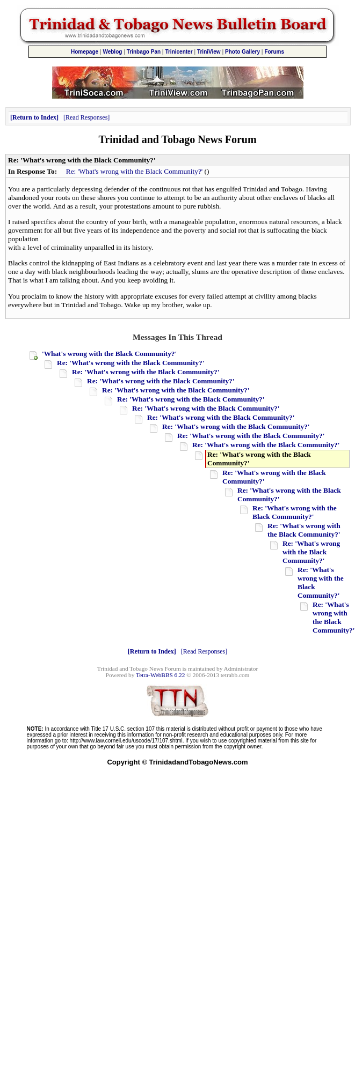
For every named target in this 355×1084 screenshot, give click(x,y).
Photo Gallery (242, 52)
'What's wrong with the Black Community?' (109, 354)
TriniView (209, 52)
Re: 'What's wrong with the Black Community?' (134, 171)
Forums (274, 52)
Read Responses (86, 117)
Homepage (84, 52)
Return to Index (34, 117)
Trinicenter (178, 52)
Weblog (112, 52)
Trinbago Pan (144, 52)
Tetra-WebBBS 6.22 (160, 675)
